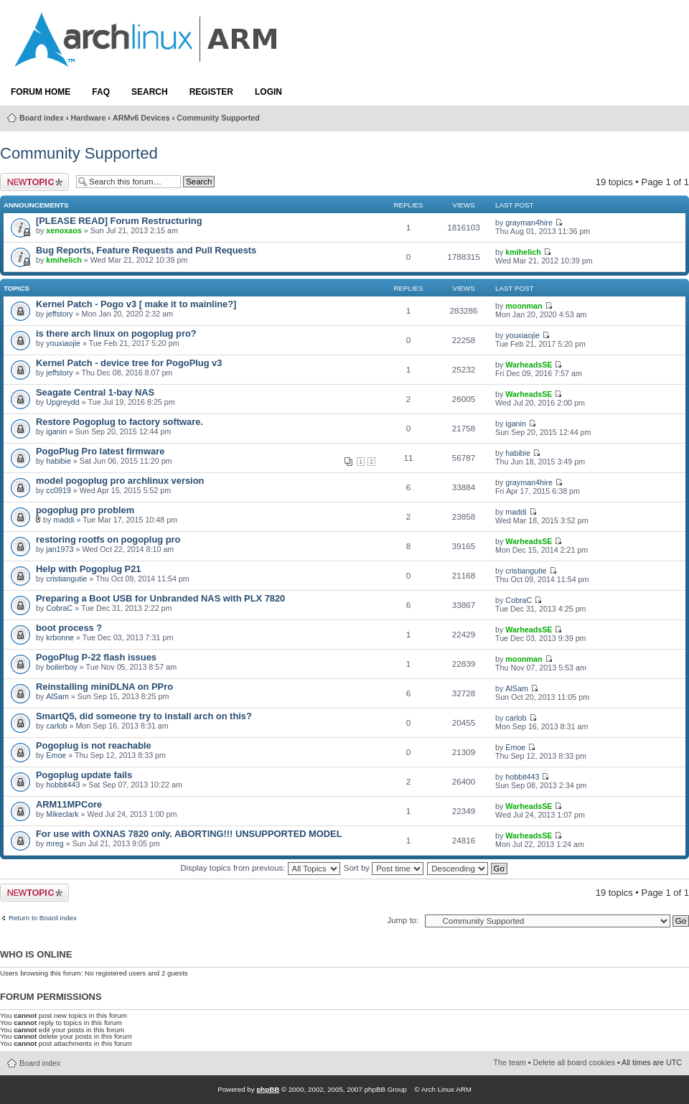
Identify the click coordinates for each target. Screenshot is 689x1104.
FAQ (101, 92)
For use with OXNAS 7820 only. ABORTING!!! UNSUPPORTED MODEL (189, 833)
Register (211, 92)
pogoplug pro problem (85, 510)
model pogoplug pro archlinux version (120, 480)
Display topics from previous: (259, 868)
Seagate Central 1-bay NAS (95, 392)
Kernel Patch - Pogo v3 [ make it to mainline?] (136, 304)
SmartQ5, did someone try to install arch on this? (144, 716)
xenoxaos (63, 230)
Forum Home (40, 92)
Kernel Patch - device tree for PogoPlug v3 (129, 362)
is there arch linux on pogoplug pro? (116, 333)
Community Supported (218, 117)
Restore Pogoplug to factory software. (119, 421)
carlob (56, 725)
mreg (54, 843)
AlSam (57, 696)
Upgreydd (62, 402)
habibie (58, 461)
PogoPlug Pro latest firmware (100, 451)
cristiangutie (66, 578)
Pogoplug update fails (84, 774)
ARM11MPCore (69, 804)
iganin (56, 431)
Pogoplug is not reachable (93, 745)
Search (149, 92)
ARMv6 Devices (141, 117)
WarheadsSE (528, 364)
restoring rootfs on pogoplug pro (108, 539)
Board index (41, 117)
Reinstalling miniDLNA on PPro (104, 686)
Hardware (88, 117)
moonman (523, 305)
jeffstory (59, 313)
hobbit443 (63, 784)
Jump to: (402, 920)
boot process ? (69, 627)
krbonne (60, 637)
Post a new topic (34, 182)
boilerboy (62, 667)
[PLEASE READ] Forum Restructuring (119, 220)
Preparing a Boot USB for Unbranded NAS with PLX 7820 (160, 598)
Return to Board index (43, 918)
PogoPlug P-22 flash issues (96, 657)
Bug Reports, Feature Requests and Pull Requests (146, 250)
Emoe (56, 755)
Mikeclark (62, 814)
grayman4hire (529, 222)
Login (268, 92)
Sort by (383, 868)
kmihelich (63, 260)
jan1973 (59, 549)
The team (510, 1062)
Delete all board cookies (574, 1062)
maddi (63, 519)
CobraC (59, 608)
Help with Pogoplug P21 (88, 568)
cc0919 (58, 490)
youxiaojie (63, 343)
